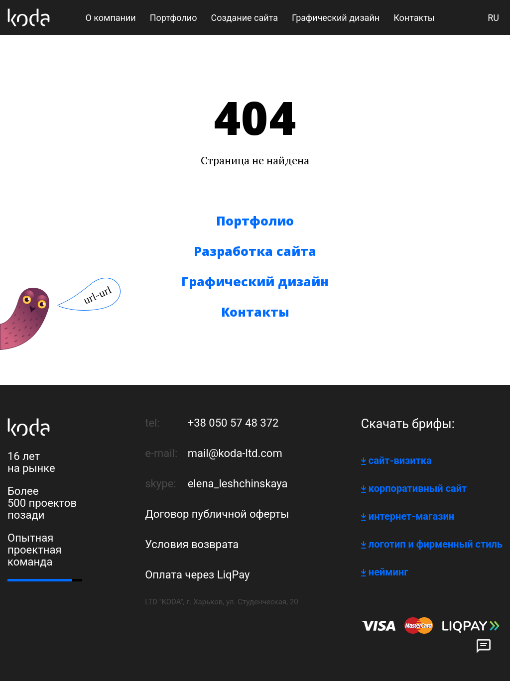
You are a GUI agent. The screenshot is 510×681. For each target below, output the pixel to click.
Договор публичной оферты (217, 514)
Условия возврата (192, 544)
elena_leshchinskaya (238, 483)
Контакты (255, 311)
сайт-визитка (400, 460)
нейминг (388, 572)
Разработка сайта (255, 250)
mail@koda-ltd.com (235, 453)
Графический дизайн (255, 281)
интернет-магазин (411, 516)
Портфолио (255, 220)
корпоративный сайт (418, 488)
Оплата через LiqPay (197, 574)
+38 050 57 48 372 (233, 423)
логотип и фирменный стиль (436, 544)
